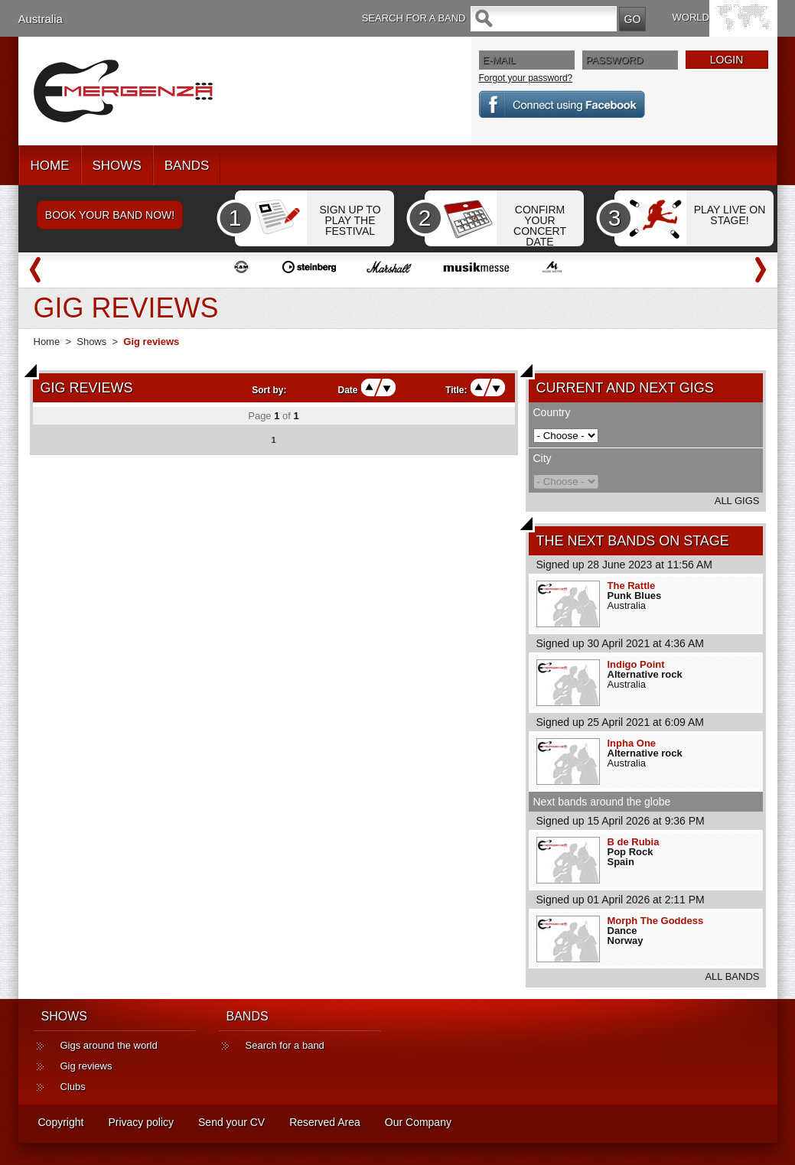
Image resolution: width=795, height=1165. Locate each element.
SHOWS (117, 165)
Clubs (73, 1086)
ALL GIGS (737, 501)
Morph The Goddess (656, 920)
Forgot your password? (526, 78)
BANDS (187, 165)
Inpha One (632, 743)
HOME (50, 165)
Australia (40, 18)
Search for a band (285, 1045)
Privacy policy (141, 1122)
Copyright (61, 1122)
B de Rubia (634, 842)
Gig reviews (86, 1066)
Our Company (418, 1122)
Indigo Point (636, 664)
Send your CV (231, 1122)
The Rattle (632, 585)
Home (47, 341)
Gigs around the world (109, 1045)
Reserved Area (324, 1122)
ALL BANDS (732, 976)
